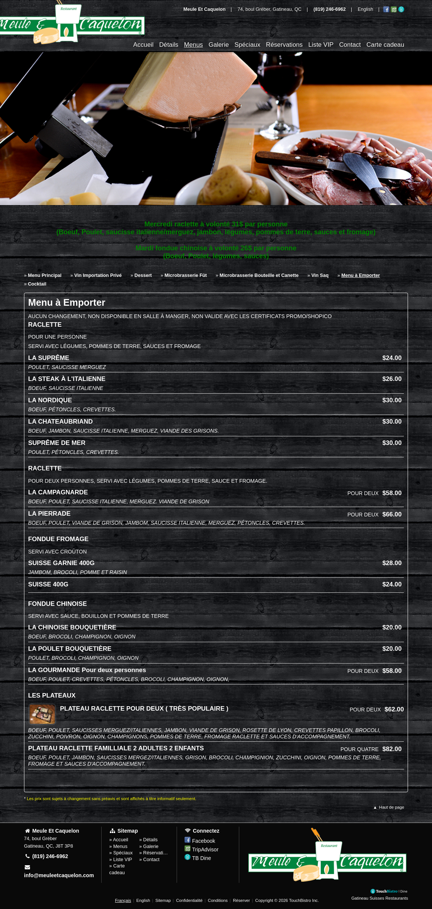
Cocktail (37, 284)
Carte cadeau (385, 44)
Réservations (284, 44)
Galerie (218, 44)
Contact (350, 44)
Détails (168, 44)
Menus (193, 44)
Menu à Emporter (360, 275)
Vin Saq (319, 275)
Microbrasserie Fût (186, 275)
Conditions (218, 900)
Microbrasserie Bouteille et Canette (259, 275)
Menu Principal (45, 275)
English (143, 900)
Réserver (241, 900)
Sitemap (163, 900)
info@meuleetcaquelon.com (59, 871)
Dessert (143, 275)
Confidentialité (189, 900)
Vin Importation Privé (98, 275)
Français (123, 900)
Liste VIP (320, 44)
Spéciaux (247, 44)
